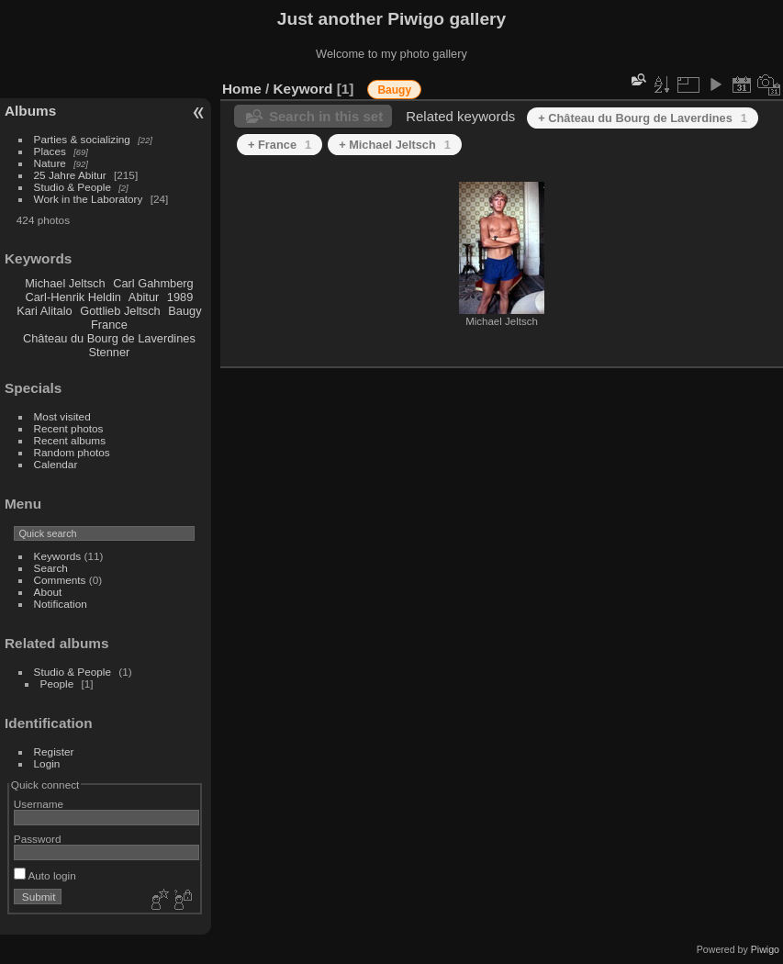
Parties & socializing (82, 139)
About (48, 592)
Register (54, 751)
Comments (60, 580)
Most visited (62, 416)
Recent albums (70, 440)
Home (242, 88)
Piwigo (765, 949)
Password (38, 839)
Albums (30, 110)
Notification (60, 604)
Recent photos (69, 428)
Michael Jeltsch (65, 283)
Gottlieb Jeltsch (120, 311)
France (109, 324)
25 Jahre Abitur (70, 175)
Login (47, 763)
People (57, 683)
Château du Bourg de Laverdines (109, 338)
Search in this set (326, 116)
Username (38, 804)
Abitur (144, 297)
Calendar (56, 464)
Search (51, 568)
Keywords (58, 556)
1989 (180, 297)
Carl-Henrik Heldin (73, 297)
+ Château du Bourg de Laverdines (642, 118)
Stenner (108, 352)
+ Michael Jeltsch (395, 144)
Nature (50, 163)
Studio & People (72, 187)
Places (50, 151)
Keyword (303, 88)
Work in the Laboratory (88, 199)
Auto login (45, 875)
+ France (279, 144)
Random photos (72, 452)
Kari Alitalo (44, 311)
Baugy (184, 311)
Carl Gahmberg (153, 283)
